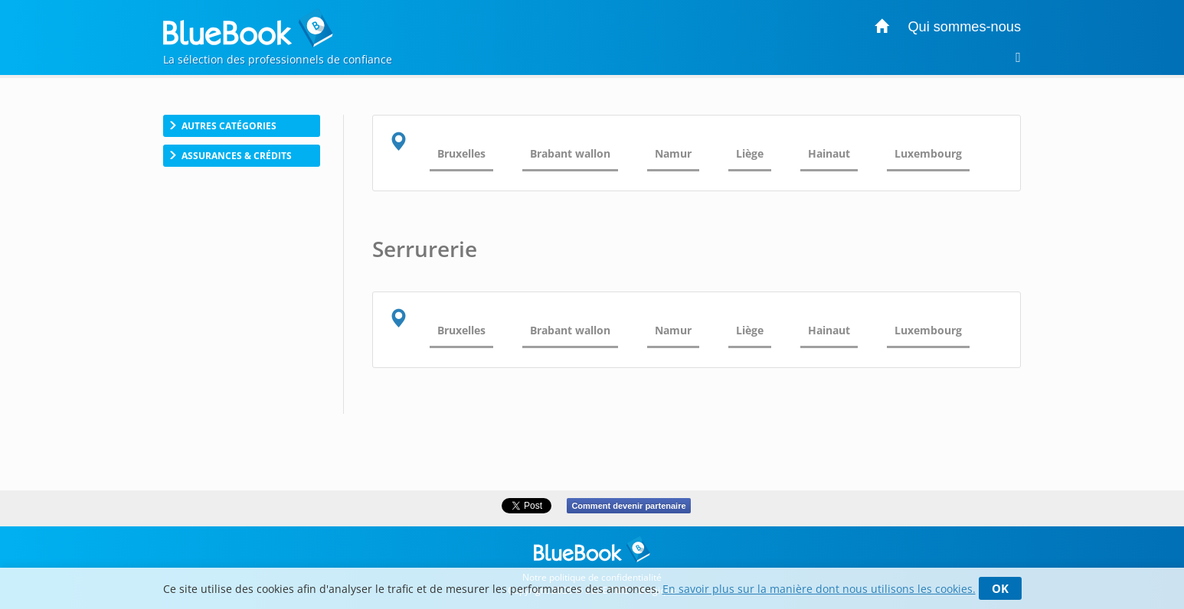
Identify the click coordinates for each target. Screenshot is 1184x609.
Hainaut (829, 153)
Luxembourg (928, 153)
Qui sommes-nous (964, 26)
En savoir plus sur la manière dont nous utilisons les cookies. (819, 588)
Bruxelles (461, 153)
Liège (750, 153)
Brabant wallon (570, 153)
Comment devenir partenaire (628, 505)
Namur (673, 153)
